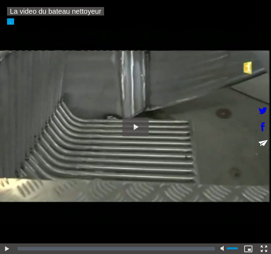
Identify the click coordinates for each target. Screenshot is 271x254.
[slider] (116, 248)
